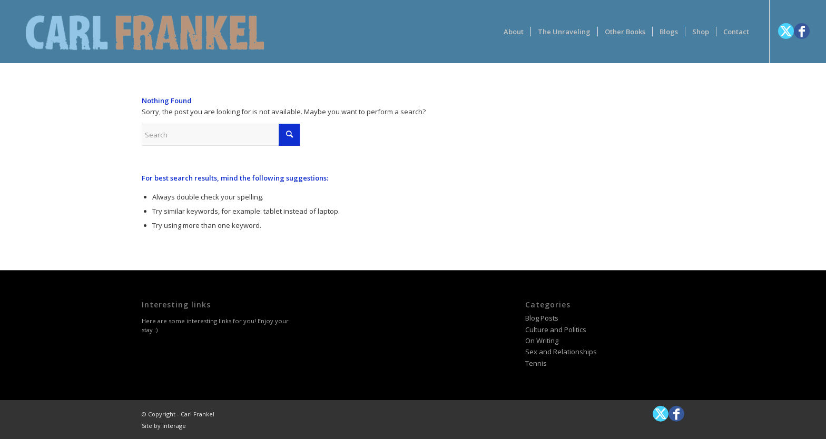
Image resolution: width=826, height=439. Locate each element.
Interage (174, 426)
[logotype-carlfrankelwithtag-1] (144, 31)
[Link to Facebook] (802, 31)
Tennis (536, 363)
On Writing (541, 340)
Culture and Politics (555, 329)
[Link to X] (786, 31)
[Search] (221, 135)
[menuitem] (513, 31)
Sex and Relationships (561, 351)
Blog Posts (541, 318)
